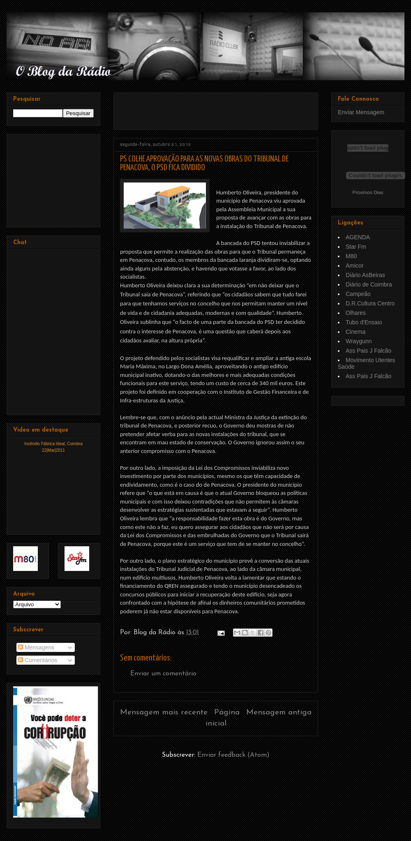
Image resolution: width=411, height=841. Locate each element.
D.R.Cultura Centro (370, 303)
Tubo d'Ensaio (364, 322)
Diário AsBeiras (365, 275)
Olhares (356, 313)
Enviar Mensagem (361, 112)
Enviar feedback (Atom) (233, 755)
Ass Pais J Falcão (368, 350)
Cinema (355, 331)
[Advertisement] (216, 108)
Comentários (37, 660)
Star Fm (356, 246)
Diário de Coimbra (369, 284)
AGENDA (358, 237)
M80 (351, 256)
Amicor (355, 265)
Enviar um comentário (163, 673)
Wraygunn (359, 341)
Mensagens (36, 647)
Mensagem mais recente (164, 712)
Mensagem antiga (279, 712)
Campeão (358, 294)
